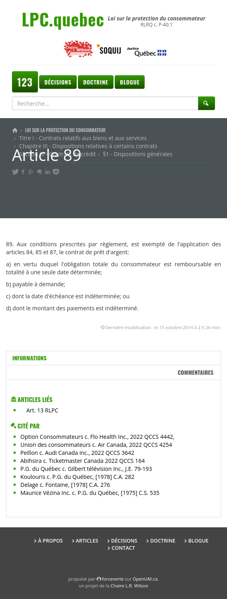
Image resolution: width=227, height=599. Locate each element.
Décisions (57, 82)
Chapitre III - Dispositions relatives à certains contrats (88, 146)
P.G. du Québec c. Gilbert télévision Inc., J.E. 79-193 (86, 468)
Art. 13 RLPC (42, 410)
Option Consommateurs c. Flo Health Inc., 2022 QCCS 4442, (97, 436)
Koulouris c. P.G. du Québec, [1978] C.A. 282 (77, 476)
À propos (50, 540)
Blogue (129, 82)
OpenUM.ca (145, 579)
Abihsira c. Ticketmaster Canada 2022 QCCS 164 (82, 460)
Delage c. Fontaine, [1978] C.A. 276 (65, 484)
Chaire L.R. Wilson (129, 586)
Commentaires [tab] (195, 372)
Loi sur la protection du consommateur (65, 130)
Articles (87, 540)
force (112, 579)
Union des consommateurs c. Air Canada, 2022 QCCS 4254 (96, 444)
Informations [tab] (29, 358)
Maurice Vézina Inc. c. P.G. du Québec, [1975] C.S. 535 (89, 492)
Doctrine (95, 82)
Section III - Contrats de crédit (57, 154)
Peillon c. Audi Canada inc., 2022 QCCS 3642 (77, 452)
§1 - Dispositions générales (138, 154)
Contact (123, 548)
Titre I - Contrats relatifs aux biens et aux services (83, 138)
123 (25, 82)
